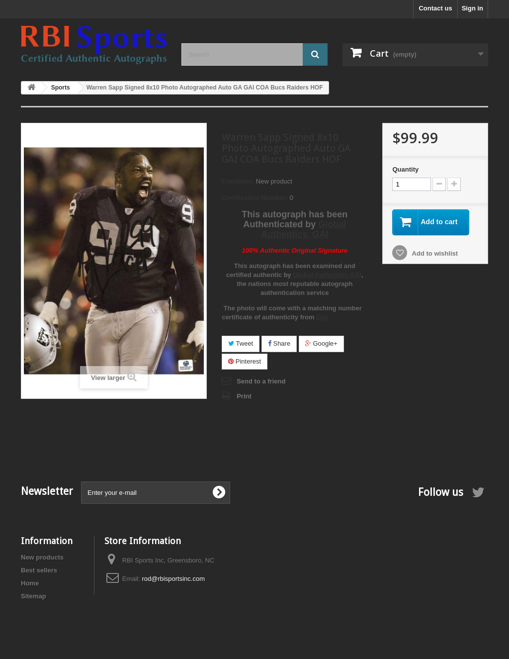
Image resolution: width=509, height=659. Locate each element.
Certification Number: (255, 197)
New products (42, 557)
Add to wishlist (434, 253)
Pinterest (244, 361)
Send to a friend (261, 381)
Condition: (238, 181)
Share (279, 343)
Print (244, 396)
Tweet (240, 343)
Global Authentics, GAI (303, 229)
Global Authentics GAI (326, 275)
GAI (322, 317)
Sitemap (33, 596)
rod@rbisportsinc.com (173, 578)
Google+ (321, 343)
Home (30, 583)
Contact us (435, 8)
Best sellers (39, 570)
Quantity (405, 169)
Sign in (472, 8)
